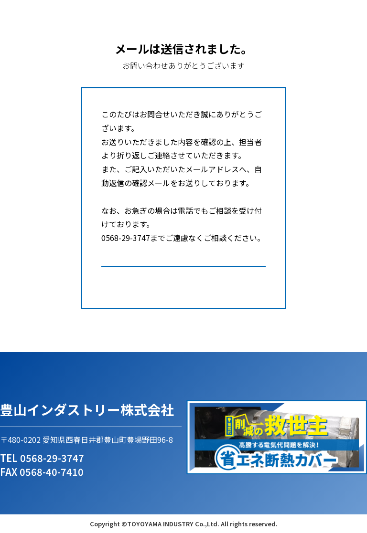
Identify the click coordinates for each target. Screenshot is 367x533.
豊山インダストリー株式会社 (87, 409)
